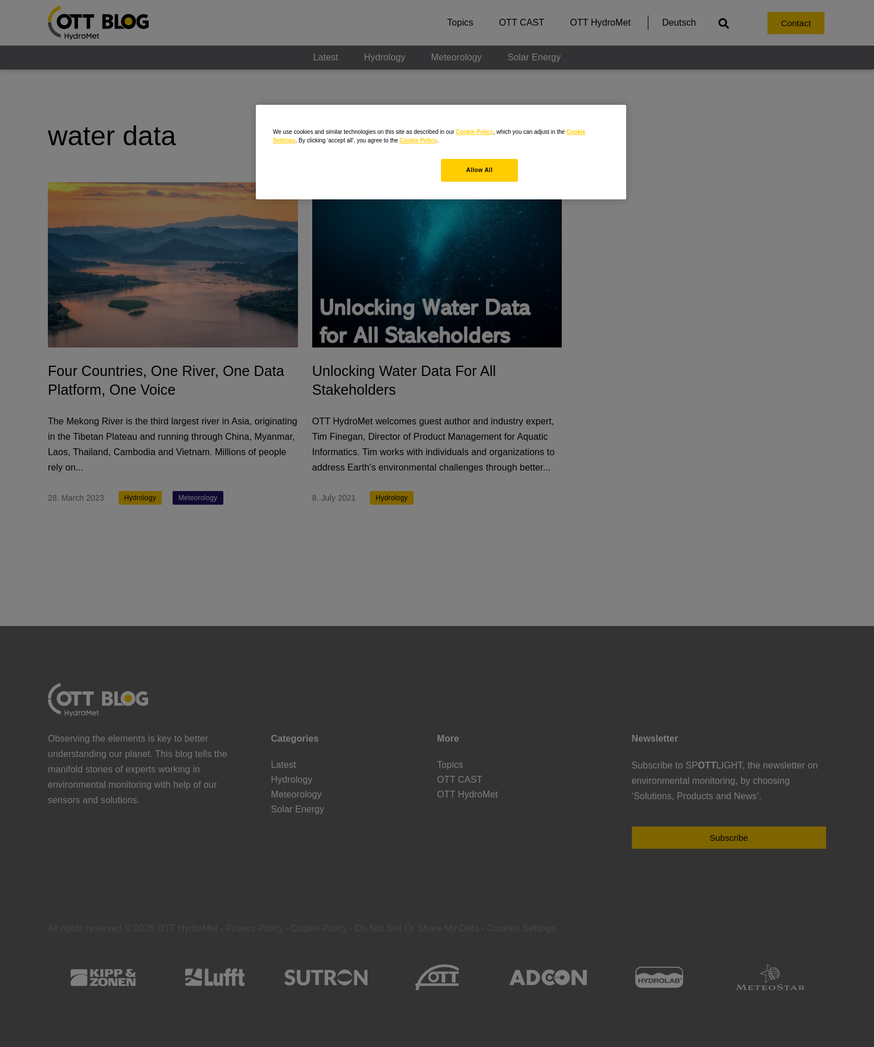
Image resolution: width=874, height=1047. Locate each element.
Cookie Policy (474, 132)
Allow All (479, 170)
